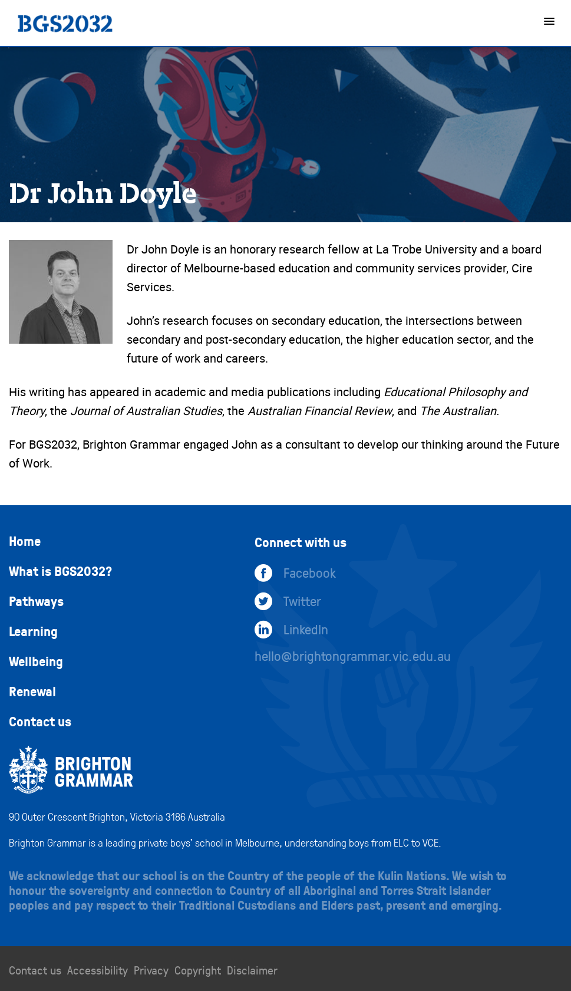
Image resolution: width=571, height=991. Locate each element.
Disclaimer (252, 969)
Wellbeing (36, 660)
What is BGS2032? (60, 570)
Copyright (197, 969)
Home (25, 540)
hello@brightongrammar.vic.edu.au (353, 655)
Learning (33, 630)
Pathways (36, 600)
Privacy (151, 969)
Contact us (40, 721)
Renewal (32, 690)
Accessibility (97, 969)
